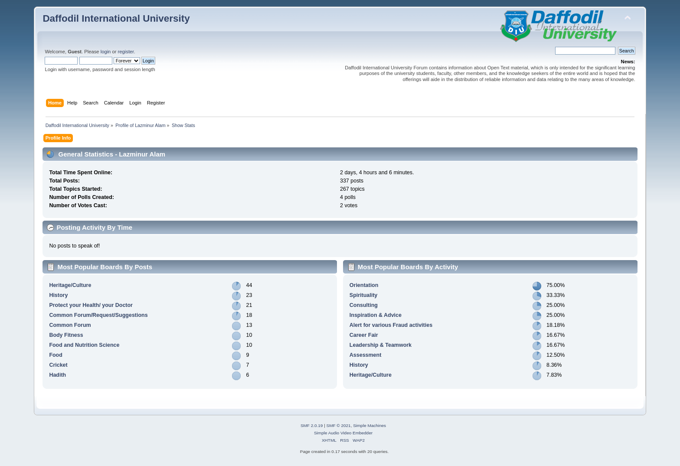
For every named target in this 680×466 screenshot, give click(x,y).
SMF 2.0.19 (312, 425)
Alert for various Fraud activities (391, 325)
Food (55, 355)
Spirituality (363, 295)
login (106, 51)
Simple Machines (369, 425)
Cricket (58, 365)
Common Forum (70, 325)
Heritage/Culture (70, 285)
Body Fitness (66, 335)
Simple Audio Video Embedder (343, 432)
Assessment (365, 355)
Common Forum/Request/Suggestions (98, 315)
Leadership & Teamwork (381, 345)
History (58, 295)
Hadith (57, 375)
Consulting (364, 305)
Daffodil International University (116, 18)
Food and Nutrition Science (84, 345)
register (126, 51)
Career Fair (364, 335)
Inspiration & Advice (376, 315)
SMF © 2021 (339, 425)
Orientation (364, 285)
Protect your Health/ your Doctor (91, 305)
